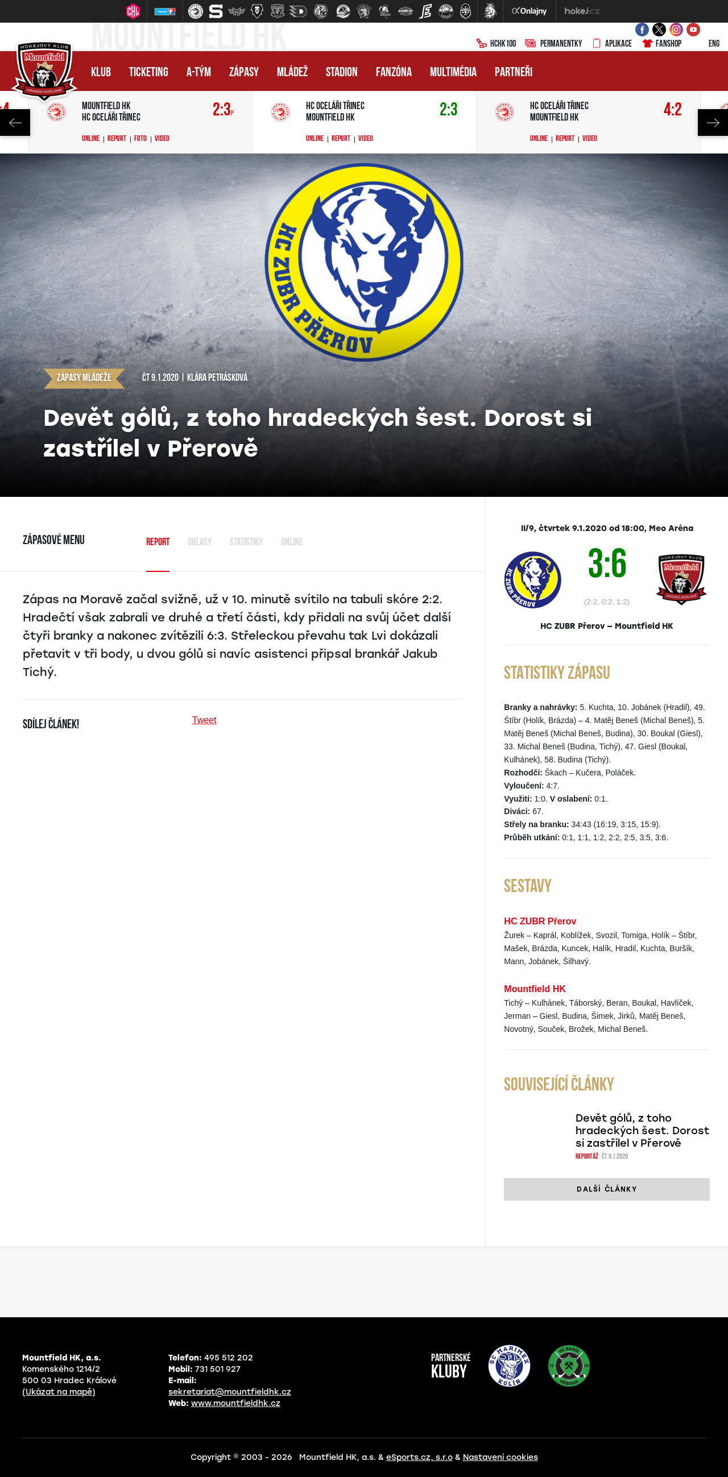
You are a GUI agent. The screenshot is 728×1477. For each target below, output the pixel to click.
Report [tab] (157, 542)
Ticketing (148, 73)
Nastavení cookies (500, 1457)
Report (116, 139)
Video (162, 139)
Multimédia (453, 73)
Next (713, 122)
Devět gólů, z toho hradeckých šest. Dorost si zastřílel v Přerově (642, 1131)
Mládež (292, 73)
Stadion (342, 73)
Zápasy (244, 73)
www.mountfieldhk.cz (235, 1403)
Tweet (204, 720)
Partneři (513, 73)
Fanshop (661, 44)
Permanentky (553, 44)
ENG (704, 44)
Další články (606, 1189)
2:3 (223, 110)
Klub (101, 73)
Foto (140, 139)
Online (91, 139)
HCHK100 (496, 44)
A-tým (199, 73)
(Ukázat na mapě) (59, 1392)
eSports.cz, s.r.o (419, 1457)
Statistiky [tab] (246, 542)
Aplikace (611, 44)
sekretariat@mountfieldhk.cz (229, 1392)
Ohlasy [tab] (200, 542)
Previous (15, 122)
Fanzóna (394, 73)
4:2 (673, 110)
